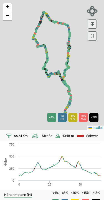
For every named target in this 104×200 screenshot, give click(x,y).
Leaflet (95, 128)
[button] (7, 7)
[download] (92, 24)
